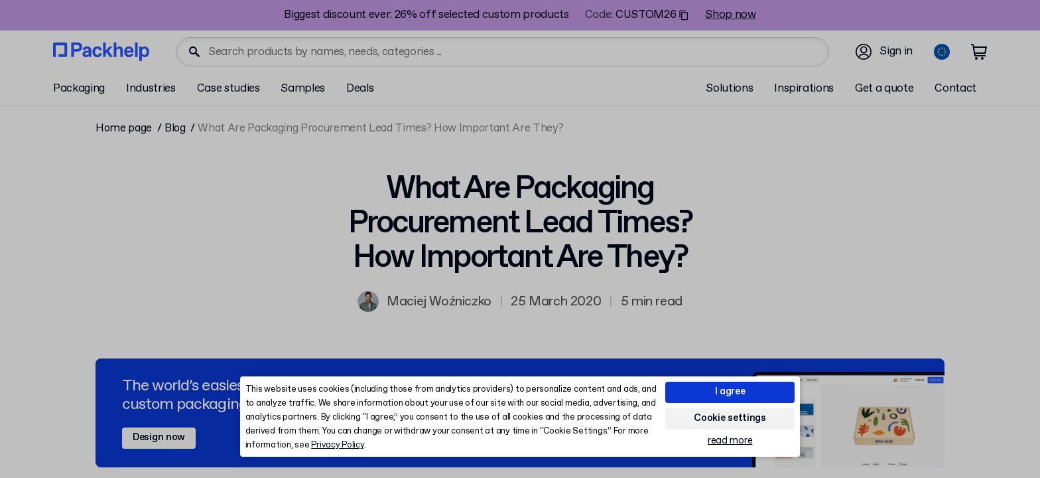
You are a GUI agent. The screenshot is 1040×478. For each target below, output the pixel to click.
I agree (730, 391)
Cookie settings (730, 418)
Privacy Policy (337, 445)
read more (730, 441)
